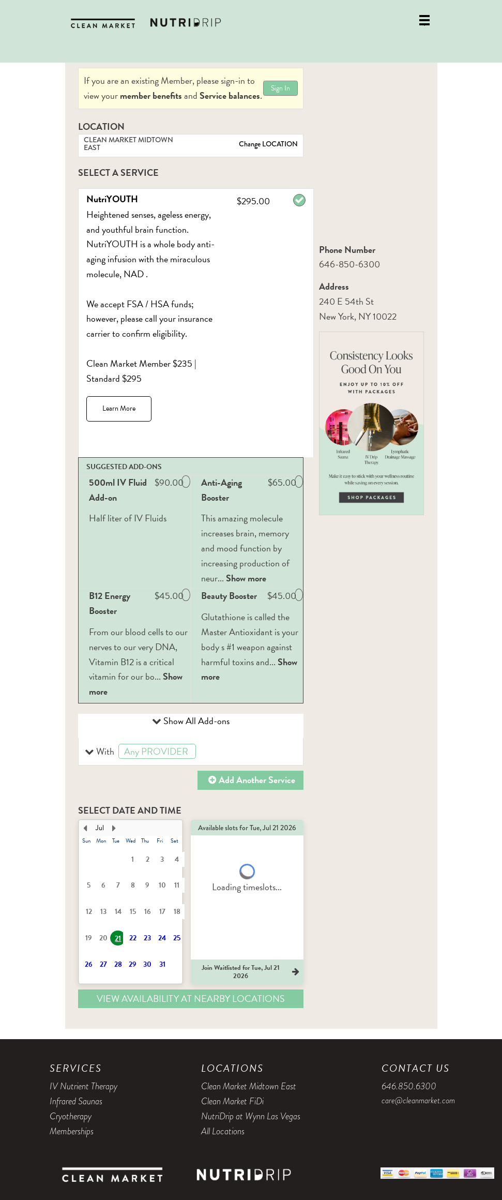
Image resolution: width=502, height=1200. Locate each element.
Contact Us (416, 1068)
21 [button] (118, 938)
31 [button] (162, 964)
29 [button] (132, 964)
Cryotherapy (71, 1116)
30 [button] (147, 964)
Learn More (118, 408)
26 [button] (89, 964)
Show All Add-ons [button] (195, 721)
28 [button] (118, 964)
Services (76, 1068)
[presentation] (130, 901)
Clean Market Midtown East (248, 1086)
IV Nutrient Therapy (83, 1086)
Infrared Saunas (76, 1101)
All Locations (223, 1131)
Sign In (280, 88)
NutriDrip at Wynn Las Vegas (250, 1116)
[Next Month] (114, 828)
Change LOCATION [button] (267, 144)
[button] (191, 752)
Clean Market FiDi (232, 1101)
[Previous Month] (85, 828)
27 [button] (103, 964)
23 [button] (147, 938)
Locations (232, 1068)
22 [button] (132, 938)
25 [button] (176, 938)
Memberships (72, 1131)
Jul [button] (100, 827)
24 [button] (162, 938)
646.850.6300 (409, 1086)
